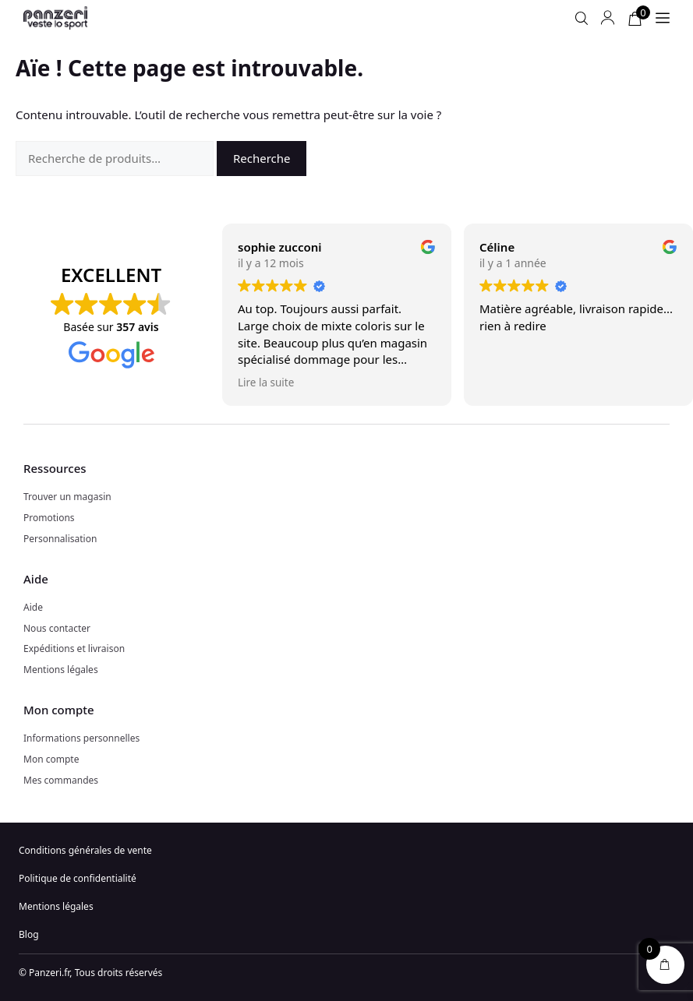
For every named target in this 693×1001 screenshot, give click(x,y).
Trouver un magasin (67, 496)
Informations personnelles (81, 738)
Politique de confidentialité (77, 878)
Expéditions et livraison (74, 648)
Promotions (49, 517)
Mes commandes (60, 780)
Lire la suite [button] (266, 382)
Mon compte (51, 759)
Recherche (262, 158)
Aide (33, 607)
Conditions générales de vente (85, 850)
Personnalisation (60, 538)
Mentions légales (60, 669)
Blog (29, 934)
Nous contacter (56, 628)
